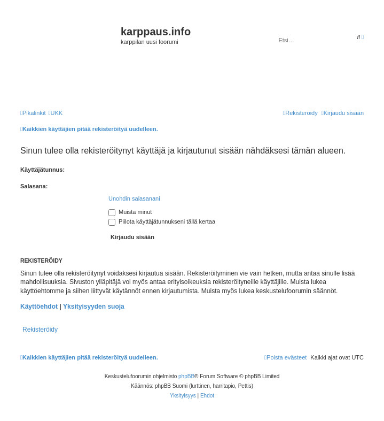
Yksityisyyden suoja (93, 306)
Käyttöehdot (39, 306)
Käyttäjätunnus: (42, 169)
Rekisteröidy (40, 329)
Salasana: (34, 186)
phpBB (186, 376)
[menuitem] (55, 112)
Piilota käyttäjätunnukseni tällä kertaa (161, 221)
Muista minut (130, 212)
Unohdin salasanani (134, 198)
